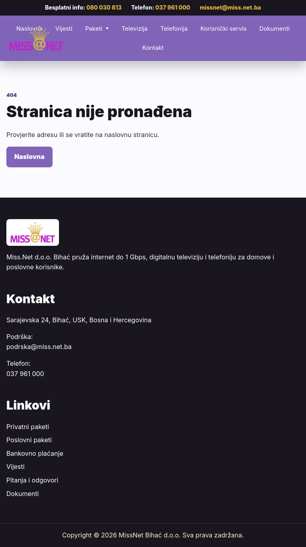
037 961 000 (172, 7)
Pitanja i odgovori (32, 480)
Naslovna (29, 157)
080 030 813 (104, 7)
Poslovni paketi (29, 440)
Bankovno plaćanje (34, 453)
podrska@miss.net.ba (39, 347)
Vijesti (15, 467)
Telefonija (173, 28)
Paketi (93, 28)
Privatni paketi (27, 427)
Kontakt (153, 47)
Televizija (135, 28)
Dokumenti (274, 28)
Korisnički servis (223, 28)
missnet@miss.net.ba (230, 7)
